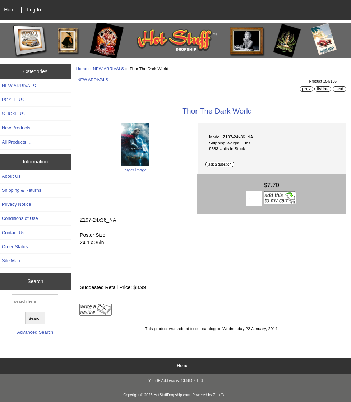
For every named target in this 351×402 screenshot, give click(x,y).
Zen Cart (220, 395)
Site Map (11, 260)
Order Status (15, 246)
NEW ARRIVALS (108, 68)
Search (35, 281)
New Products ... (19, 127)
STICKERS (13, 113)
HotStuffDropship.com (171, 395)
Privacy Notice (16, 204)
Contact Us (13, 232)
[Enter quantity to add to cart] (254, 198)
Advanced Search (35, 332)
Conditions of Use (20, 218)
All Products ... (16, 142)
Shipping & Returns (21, 190)
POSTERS (13, 99)
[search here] (35, 301)
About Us (11, 176)
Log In (34, 10)
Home (10, 10)
